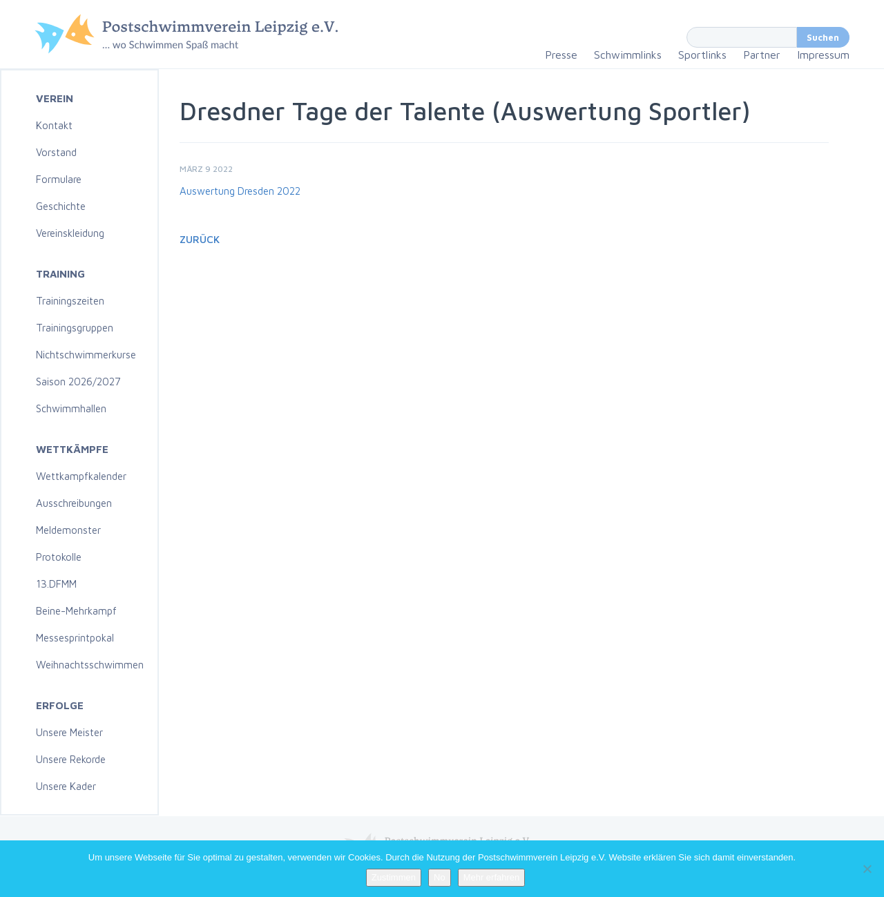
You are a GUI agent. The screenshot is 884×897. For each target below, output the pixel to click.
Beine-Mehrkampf (76, 611)
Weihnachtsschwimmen (90, 665)
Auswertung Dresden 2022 (240, 191)
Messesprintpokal (75, 638)
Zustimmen (394, 877)
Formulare (58, 179)
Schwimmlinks (628, 54)
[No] (867, 869)
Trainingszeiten (70, 301)
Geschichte (61, 206)
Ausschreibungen (74, 503)
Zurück (200, 239)
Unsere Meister (69, 732)
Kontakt (54, 125)
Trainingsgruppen (74, 328)
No (439, 877)
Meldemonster (68, 530)
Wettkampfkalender (81, 476)
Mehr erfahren (491, 877)
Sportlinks (702, 54)
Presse (561, 54)
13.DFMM (56, 584)
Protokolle (58, 557)
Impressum (823, 54)
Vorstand (56, 152)
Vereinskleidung (70, 233)
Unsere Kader (66, 786)
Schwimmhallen (71, 408)
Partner (761, 54)
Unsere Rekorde (71, 759)
